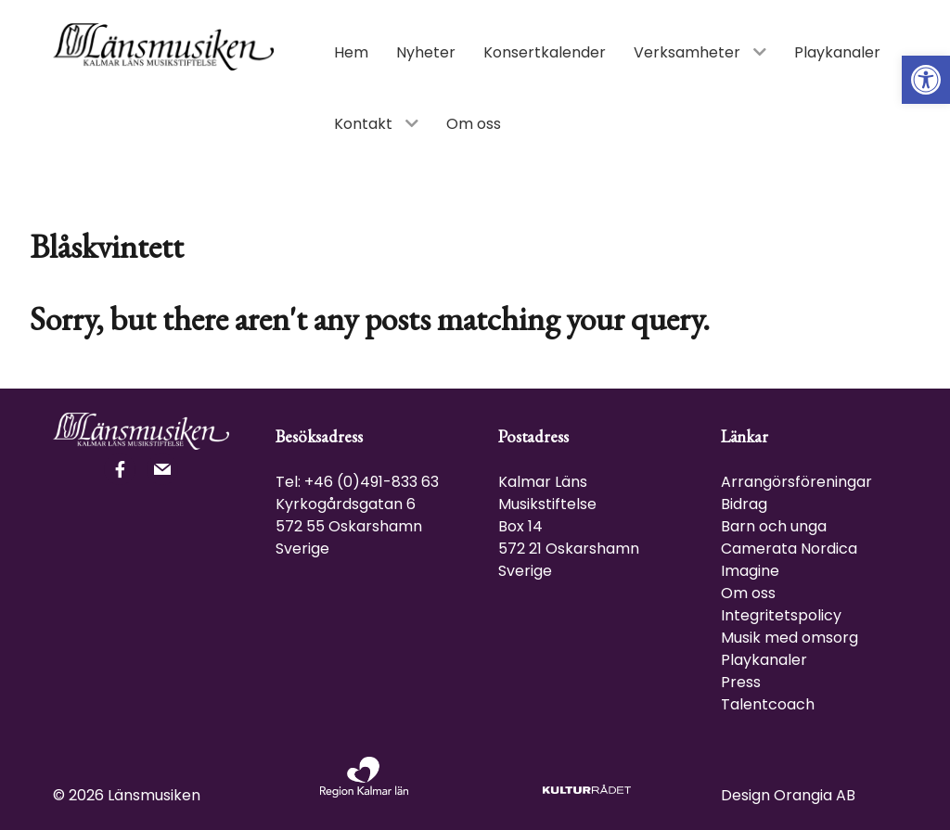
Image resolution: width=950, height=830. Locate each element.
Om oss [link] (748, 593)
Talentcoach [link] (768, 704)
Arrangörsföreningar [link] (796, 481)
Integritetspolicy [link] (781, 615)
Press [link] (741, 682)
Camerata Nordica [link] (789, 548)
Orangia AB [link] (814, 795)
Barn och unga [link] (774, 526)
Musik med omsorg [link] (789, 637)
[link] (926, 80)
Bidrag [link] (744, 504)
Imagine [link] (750, 570)
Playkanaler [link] (764, 659)
